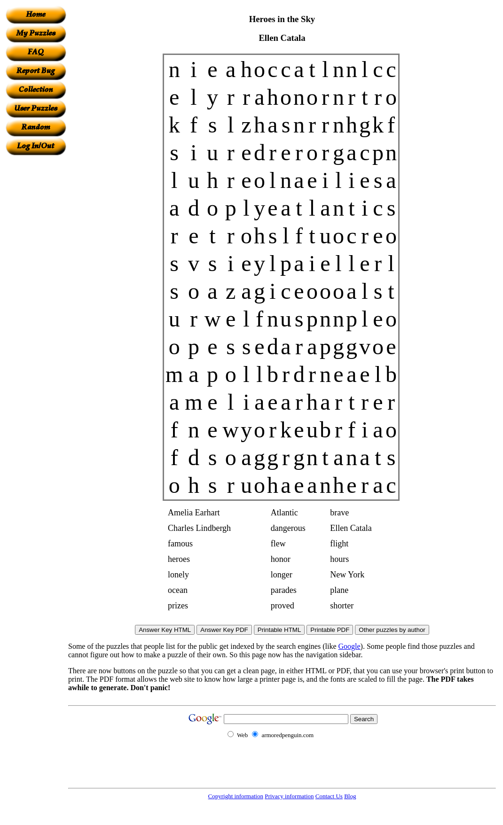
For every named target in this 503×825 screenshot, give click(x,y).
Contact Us (329, 796)
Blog (350, 796)
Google (349, 646)
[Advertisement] (36, 296)
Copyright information (235, 796)
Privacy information (289, 796)
